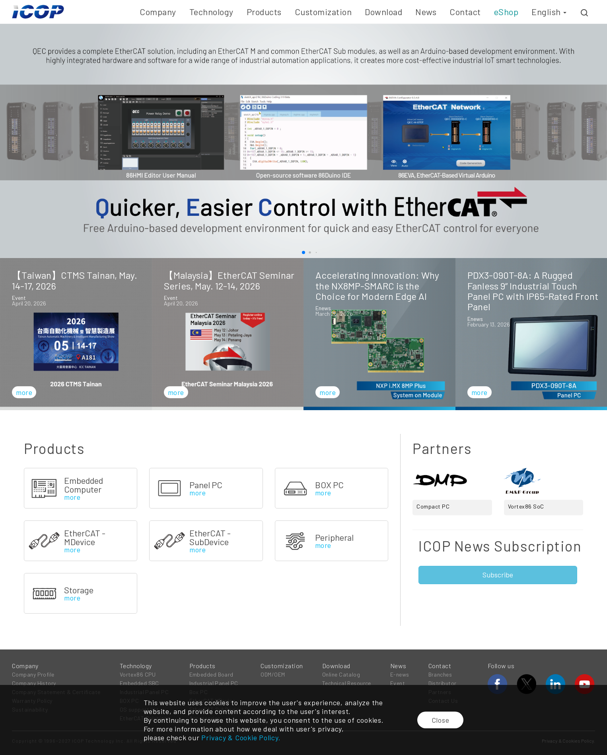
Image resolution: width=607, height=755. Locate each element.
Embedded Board (211, 674)
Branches (440, 674)
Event (397, 683)
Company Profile (33, 674)
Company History (34, 683)
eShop (506, 11)
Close (440, 720)
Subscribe (497, 574)
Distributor (442, 683)
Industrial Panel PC (213, 683)
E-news (399, 674)
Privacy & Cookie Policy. (240, 737)
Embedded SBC (139, 683)
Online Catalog (341, 674)
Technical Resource (346, 683)
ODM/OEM (273, 674)
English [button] (548, 11)
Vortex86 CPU (138, 674)
